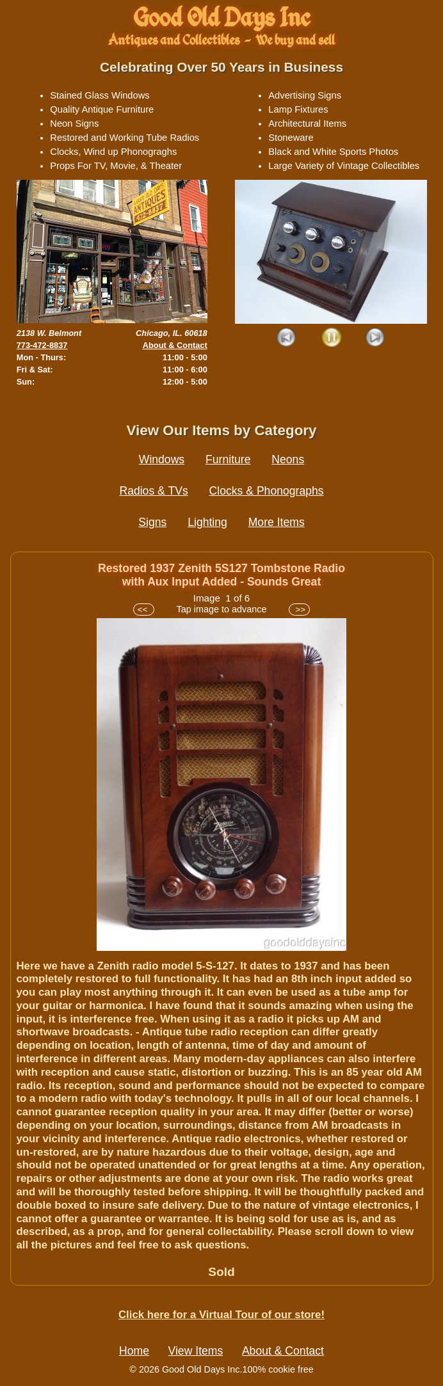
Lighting (207, 522)
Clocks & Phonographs (266, 490)
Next (375, 338)
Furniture (227, 459)
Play (331, 338)
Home (134, 1350)
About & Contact (175, 345)
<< (144, 609)
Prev (287, 338)
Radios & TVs (153, 490)
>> (299, 609)
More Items (276, 522)
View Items (195, 1350)
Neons (287, 459)
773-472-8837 (42, 345)
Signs (152, 522)
